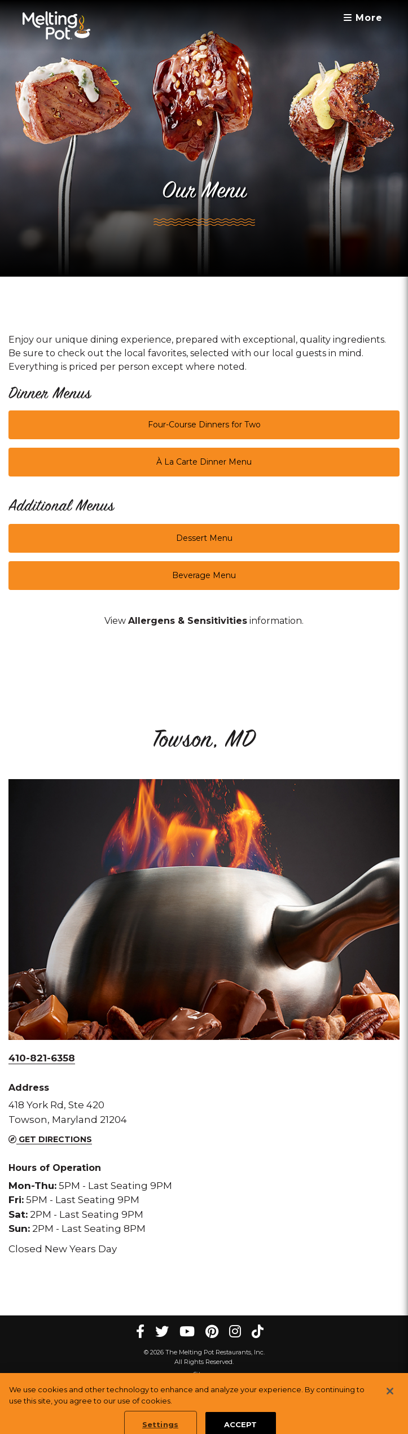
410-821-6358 (41, 1058)
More (363, 17)
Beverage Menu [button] (204, 575)
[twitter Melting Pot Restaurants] (162, 1331)
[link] (187, 621)
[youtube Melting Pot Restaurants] (187, 1331)
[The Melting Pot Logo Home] (56, 25)
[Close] (390, 1397)
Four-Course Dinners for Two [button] (204, 424)
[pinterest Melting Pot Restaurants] (211, 1331)
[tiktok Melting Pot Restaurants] (258, 1331)
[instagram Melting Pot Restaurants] (235, 1331)
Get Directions (50, 1139)
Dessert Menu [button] (204, 538)
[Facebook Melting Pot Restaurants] (140, 1331)
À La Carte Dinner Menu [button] (204, 462)
